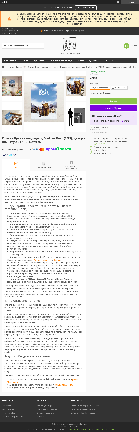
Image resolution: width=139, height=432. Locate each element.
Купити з (113, 108)
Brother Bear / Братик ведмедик (43, 67)
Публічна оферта (10, 413)
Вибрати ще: (100, 93)
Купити (113, 101)
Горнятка (41, 416)
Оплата (80, 60)
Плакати (25, 60)
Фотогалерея (8, 409)
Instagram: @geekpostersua (83, 413)
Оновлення (10, 60)
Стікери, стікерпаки (45, 413)
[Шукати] (41, 46)
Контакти (108, 60)
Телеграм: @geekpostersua (83, 409)
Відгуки (56, 260)
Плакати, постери (45, 406)
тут (59, 387)
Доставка (94, 60)
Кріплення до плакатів (47, 409)
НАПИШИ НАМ (86, 7)
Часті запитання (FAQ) (60, 60)
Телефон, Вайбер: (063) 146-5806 (85, 406)
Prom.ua (83, 424)
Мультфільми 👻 (18, 67)
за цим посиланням (64, 384)
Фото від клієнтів (42, 260)
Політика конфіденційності (14, 416)
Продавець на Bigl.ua (69, 426)
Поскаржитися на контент (79, 429)
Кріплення (39, 60)
